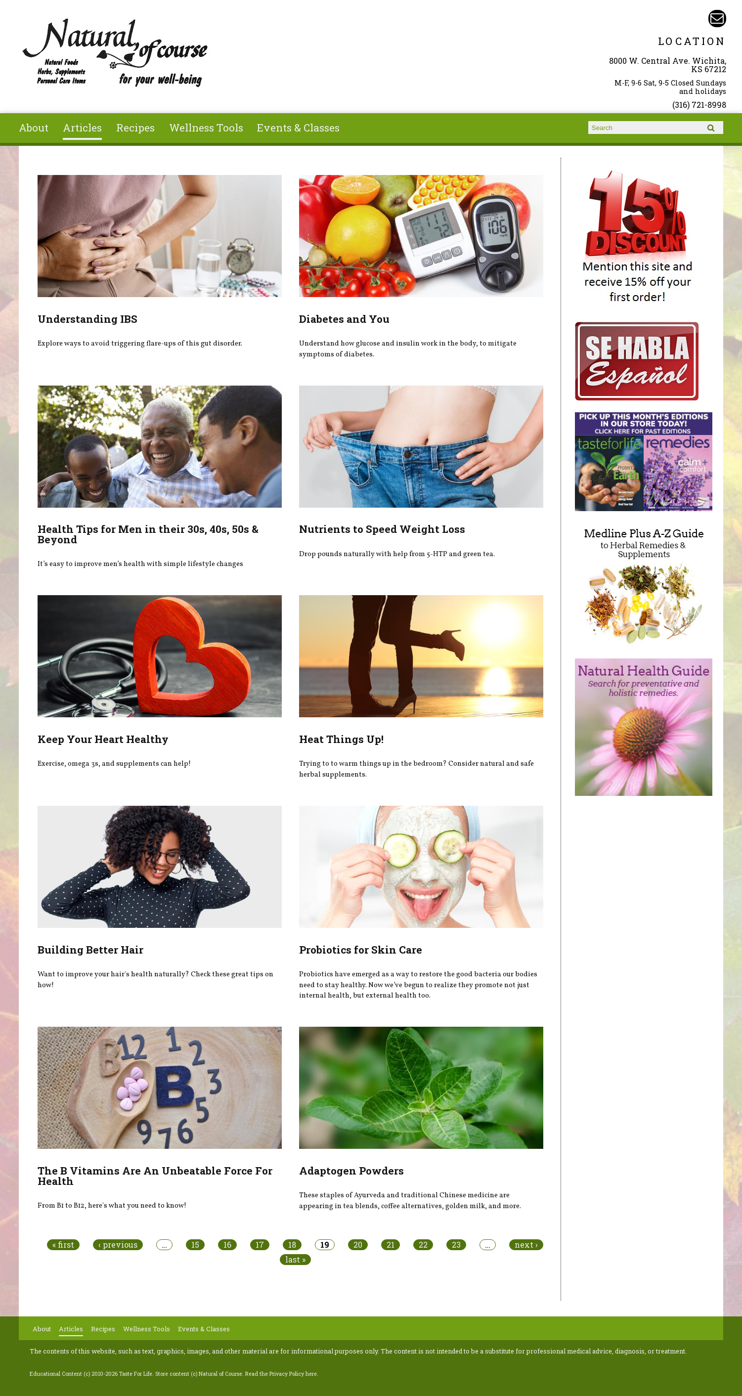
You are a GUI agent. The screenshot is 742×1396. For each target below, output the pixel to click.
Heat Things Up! (341, 739)
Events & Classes (298, 127)
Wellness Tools (206, 127)
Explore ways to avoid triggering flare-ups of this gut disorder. (140, 344)
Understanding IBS (87, 319)
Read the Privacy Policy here (281, 1373)
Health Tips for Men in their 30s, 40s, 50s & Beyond (148, 534)
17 (260, 1245)
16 (227, 1245)
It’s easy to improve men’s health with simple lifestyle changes (140, 564)
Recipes (135, 127)
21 (390, 1245)
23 (456, 1245)
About (33, 127)
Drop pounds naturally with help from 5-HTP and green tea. (397, 554)
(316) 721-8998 (699, 104)
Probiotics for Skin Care (360, 950)
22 (423, 1245)
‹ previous (117, 1245)
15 (195, 1245)
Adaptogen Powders (351, 1171)
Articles (82, 127)
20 (357, 1245)
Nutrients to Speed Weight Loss (382, 529)
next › (526, 1245)
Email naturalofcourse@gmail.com (717, 18)
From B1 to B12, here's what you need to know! (112, 1206)
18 (292, 1245)
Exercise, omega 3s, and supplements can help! (114, 764)
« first (63, 1245)
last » (295, 1260)
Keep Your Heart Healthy (103, 739)
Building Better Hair (90, 950)
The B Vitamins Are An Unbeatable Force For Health (155, 1176)
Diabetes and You (344, 319)
